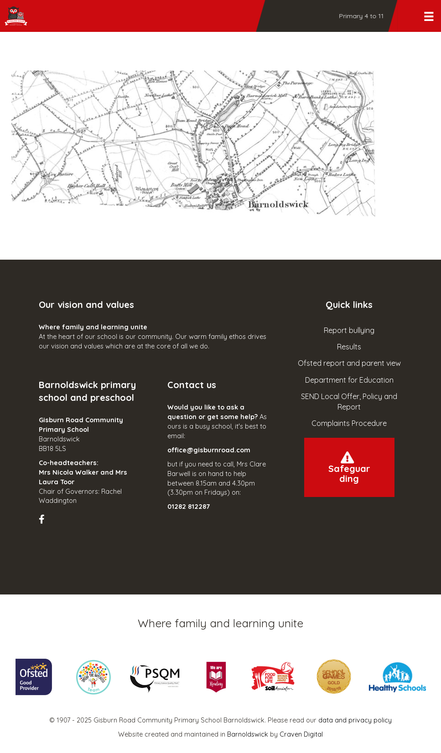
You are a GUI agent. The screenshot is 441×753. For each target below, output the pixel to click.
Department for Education (349, 379)
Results (349, 346)
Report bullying (349, 330)
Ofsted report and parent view (349, 363)
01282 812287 (188, 506)
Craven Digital (301, 734)
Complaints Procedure (349, 423)
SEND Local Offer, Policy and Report (349, 401)
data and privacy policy (355, 720)
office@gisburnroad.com (208, 450)
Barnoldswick (247, 734)
